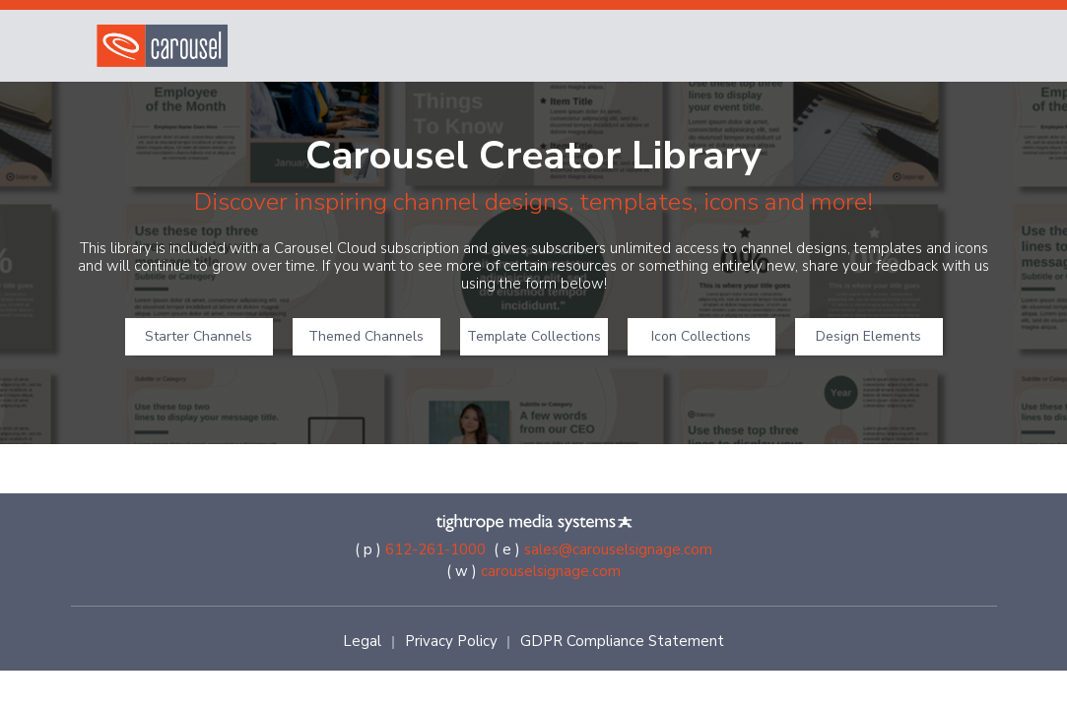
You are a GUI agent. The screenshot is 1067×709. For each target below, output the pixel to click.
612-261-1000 (435, 549)
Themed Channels (366, 336)
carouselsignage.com (551, 571)
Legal (362, 641)
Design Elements (868, 336)
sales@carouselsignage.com (618, 549)
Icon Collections (701, 336)
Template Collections (534, 336)
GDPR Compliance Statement (622, 641)
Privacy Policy (451, 641)
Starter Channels (198, 336)
